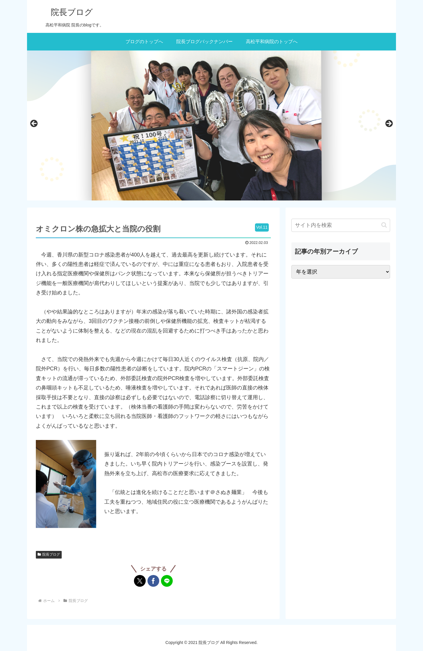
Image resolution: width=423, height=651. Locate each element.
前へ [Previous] (34, 123)
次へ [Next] (388, 123)
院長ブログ (49, 554)
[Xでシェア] (140, 581)
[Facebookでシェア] (153, 581)
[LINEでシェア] (167, 581)
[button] (384, 225)
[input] (340, 225)
